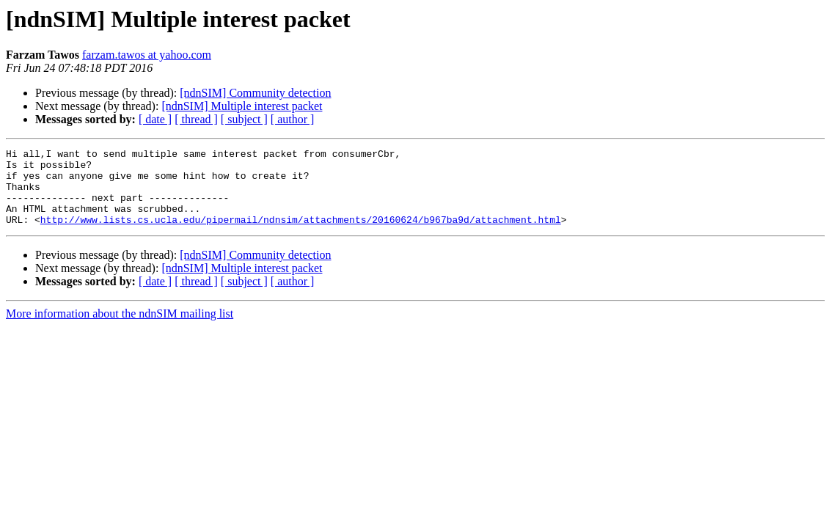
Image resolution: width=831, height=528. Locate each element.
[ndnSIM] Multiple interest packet (241, 106)
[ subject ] (244, 119)
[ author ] (293, 119)
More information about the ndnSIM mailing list (119, 329)
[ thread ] (196, 119)
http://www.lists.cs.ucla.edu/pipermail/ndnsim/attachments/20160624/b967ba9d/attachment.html (300, 234)
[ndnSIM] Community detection (255, 93)
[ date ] (155, 119)
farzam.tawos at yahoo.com (146, 54)
